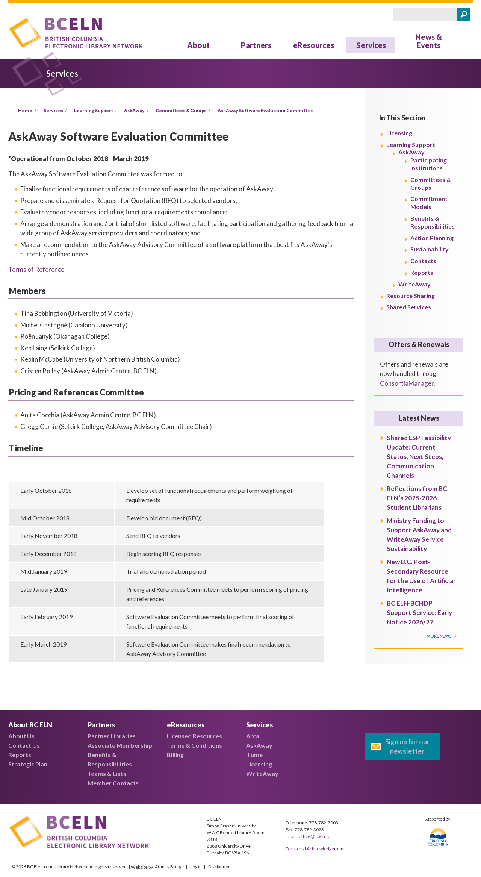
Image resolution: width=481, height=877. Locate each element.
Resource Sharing (410, 295)
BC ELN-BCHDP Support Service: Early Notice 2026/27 (419, 612)
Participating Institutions (428, 163)
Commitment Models (429, 202)
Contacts (423, 260)
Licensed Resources (194, 735)
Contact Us (24, 745)
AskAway (134, 110)
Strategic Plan (27, 764)
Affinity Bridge (169, 866)
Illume (254, 754)
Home (25, 110)
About (198, 45)
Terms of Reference (36, 269)
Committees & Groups (181, 110)
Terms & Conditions (194, 745)
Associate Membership (120, 745)
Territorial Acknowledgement (315, 848)
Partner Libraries (112, 735)
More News (439, 635)
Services (371, 45)
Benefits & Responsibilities (432, 222)
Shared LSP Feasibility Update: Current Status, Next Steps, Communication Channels (419, 456)
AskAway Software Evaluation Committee (266, 110)
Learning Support (93, 110)
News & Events (428, 41)
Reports (421, 272)
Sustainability (429, 249)
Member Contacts (113, 782)
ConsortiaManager (407, 383)
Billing (175, 754)
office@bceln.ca (315, 836)
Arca (252, 735)
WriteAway (414, 284)
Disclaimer (219, 866)
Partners (256, 45)
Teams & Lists (107, 773)
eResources (313, 45)
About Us (21, 735)
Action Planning (432, 237)
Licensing (399, 132)
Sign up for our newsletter (407, 746)
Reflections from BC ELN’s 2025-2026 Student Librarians (417, 498)
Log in (196, 866)
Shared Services (408, 307)
